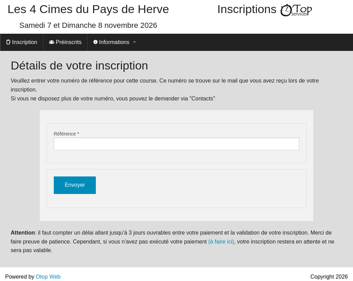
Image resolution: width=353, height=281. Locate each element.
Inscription (22, 42)
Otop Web (48, 277)
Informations (111, 42)
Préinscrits (65, 42)
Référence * (66, 134)
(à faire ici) (221, 242)
